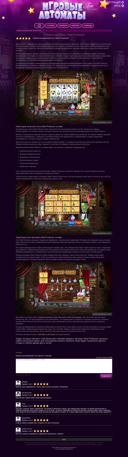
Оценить (106, 376)
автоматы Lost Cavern (47, 334)
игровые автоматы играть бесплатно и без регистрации (60, 317)
